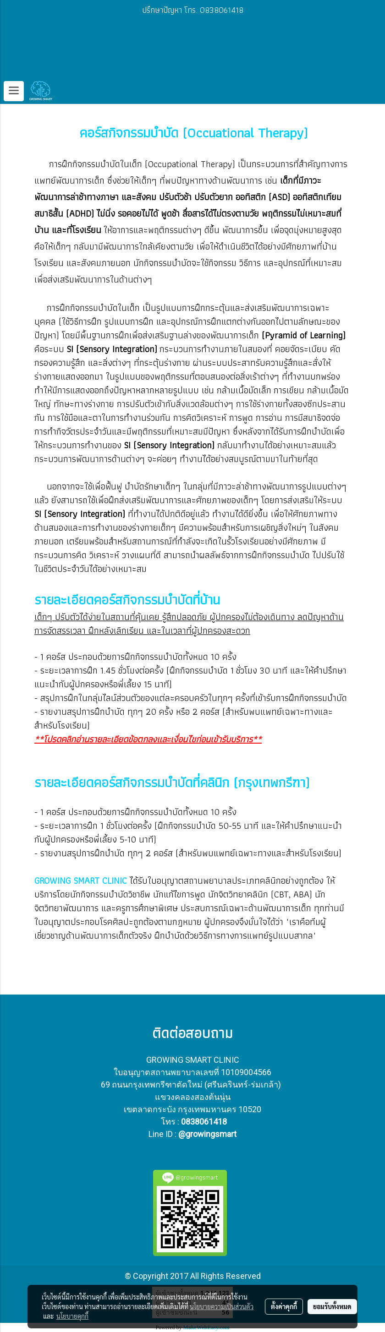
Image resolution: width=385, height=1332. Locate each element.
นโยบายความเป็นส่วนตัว (221, 1306)
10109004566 (246, 1072)
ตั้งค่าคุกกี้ (284, 1306)
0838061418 (204, 1121)
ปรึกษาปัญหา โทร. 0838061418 (192, 9)
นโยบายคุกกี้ (72, 1316)
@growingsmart (207, 1134)
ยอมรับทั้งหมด (332, 1306)
